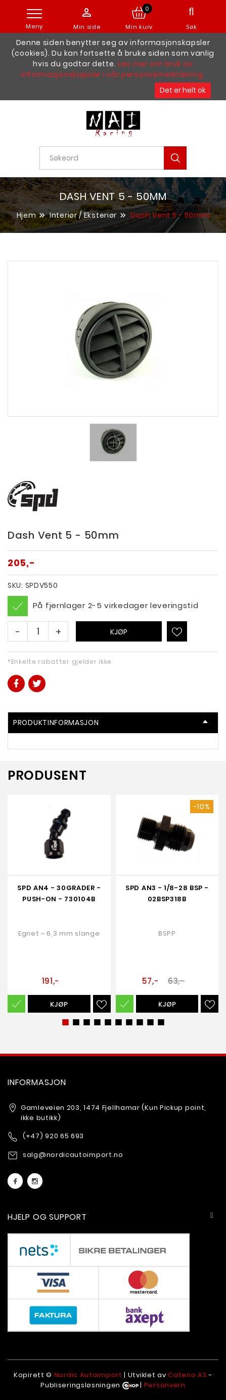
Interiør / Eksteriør (83, 215)
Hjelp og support (47, 1217)
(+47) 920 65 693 (53, 1136)
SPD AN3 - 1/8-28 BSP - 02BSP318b (166, 893)
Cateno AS (187, 1375)
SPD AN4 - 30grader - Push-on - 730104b (59, 893)
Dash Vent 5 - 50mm (170, 215)
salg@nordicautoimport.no (73, 1154)
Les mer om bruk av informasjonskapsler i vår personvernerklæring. (113, 69)
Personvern (165, 1385)
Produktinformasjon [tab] (110, 722)
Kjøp (118, 632)
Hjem (26, 214)
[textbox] (117, 158)
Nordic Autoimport (88, 1375)
